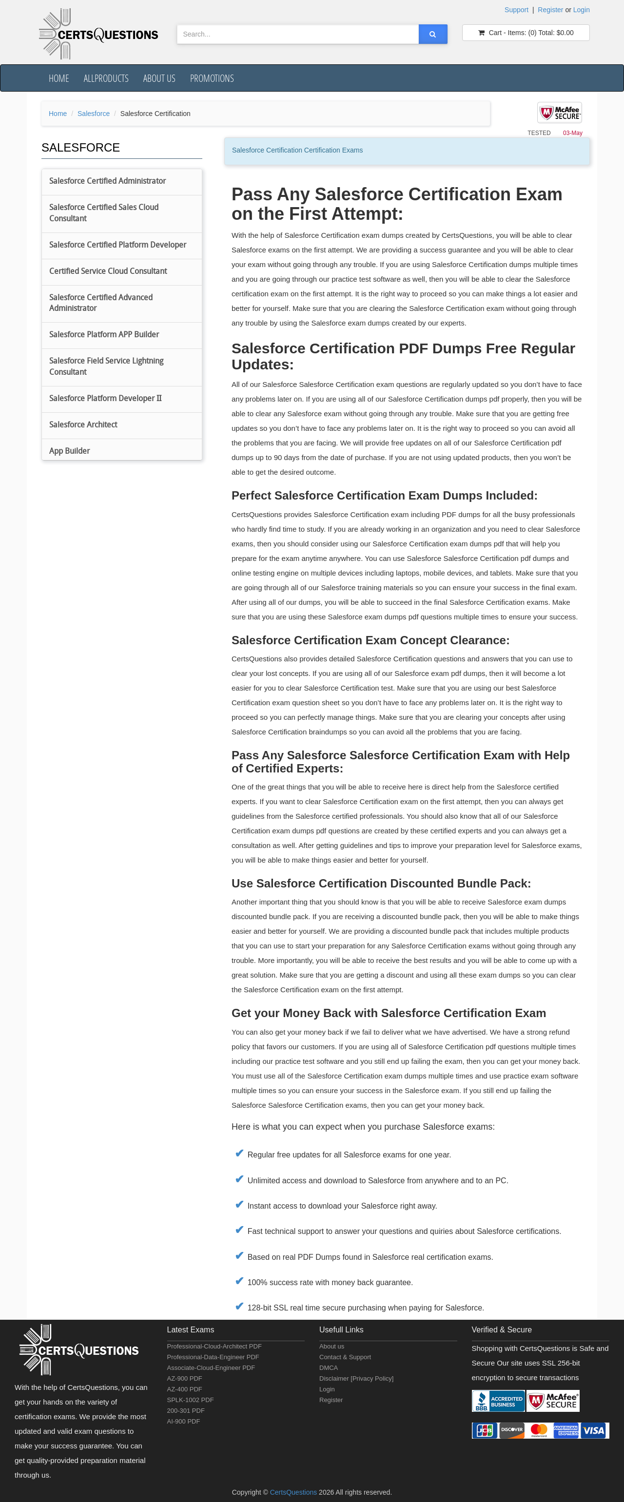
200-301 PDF (186, 1410)
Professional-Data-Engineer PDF (213, 1357)
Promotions (212, 78)
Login (581, 10)
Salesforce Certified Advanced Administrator (101, 303)
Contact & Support (345, 1357)
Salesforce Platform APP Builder (104, 335)
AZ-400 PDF (184, 1389)
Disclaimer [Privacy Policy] (356, 1378)
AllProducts (106, 78)
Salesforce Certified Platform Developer (117, 246)
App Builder (69, 452)
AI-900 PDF (183, 1421)
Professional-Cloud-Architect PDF (214, 1346)
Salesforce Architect (83, 425)
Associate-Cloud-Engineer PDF (211, 1367)
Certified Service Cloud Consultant (108, 272)
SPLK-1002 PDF (190, 1400)
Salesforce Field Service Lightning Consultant (106, 367)
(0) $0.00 (526, 33)
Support (516, 10)
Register (550, 10)
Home (59, 78)
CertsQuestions (294, 1492)
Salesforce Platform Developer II (105, 399)
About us (159, 78)
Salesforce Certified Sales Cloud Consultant (103, 213)
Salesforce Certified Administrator (107, 182)
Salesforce (94, 113)
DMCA (328, 1367)
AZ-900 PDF (184, 1378)
